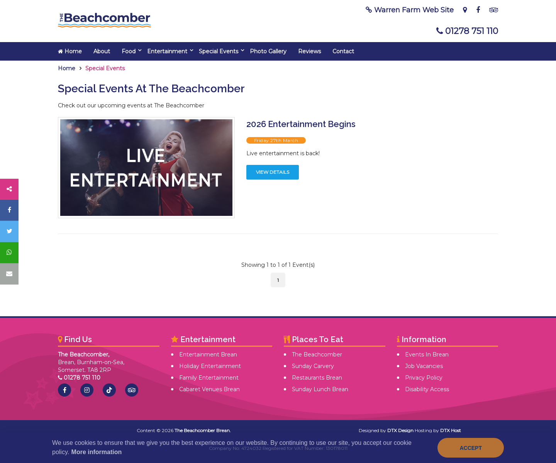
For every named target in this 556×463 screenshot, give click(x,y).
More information (96, 452)
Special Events (218, 51)
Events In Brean (427, 354)
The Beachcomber (317, 354)
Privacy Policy (423, 377)
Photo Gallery (268, 51)
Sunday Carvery (313, 366)
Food (129, 51)
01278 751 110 (467, 31)
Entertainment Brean (208, 354)
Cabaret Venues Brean (209, 389)
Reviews (309, 51)
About (101, 51)
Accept (470, 448)
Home (70, 51)
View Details (272, 172)
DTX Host (450, 430)
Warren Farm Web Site (410, 10)
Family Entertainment (209, 377)
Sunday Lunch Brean (320, 389)
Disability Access (427, 389)
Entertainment (167, 51)
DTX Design (400, 430)
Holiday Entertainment (210, 366)
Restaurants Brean (317, 377)
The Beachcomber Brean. (203, 430)
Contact (343, 51)
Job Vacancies (424, 366)
